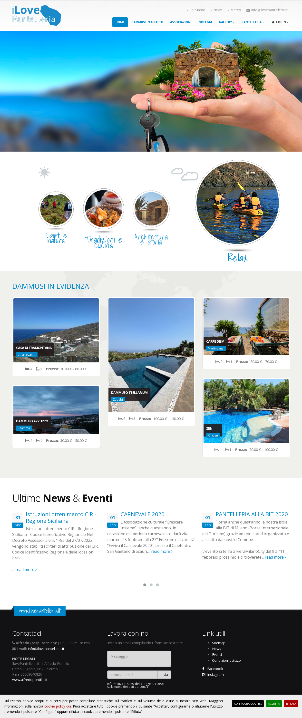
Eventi (217, 654)
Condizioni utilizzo (226, 660)
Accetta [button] (274, 703)
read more (26, 569)
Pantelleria (253, 22)
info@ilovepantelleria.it (46, 648)
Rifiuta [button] (291, 703)
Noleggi (205, 22)
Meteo (234, 10)
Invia (164, 674)
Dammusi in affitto (147, 22)
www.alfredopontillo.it (30, 679)
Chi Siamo (196, 10)
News (216, 10)
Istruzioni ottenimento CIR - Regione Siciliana (61, 517)
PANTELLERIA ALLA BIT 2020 (252, 514)
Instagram (213, 674)
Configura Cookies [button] (248, 703)
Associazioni (181, 22)
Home (120, 22)
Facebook (212, 668)
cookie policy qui (57, 706)
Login (280, 22)
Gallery (227, 22)
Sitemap (218, 642)
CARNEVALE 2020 (143, 514)
